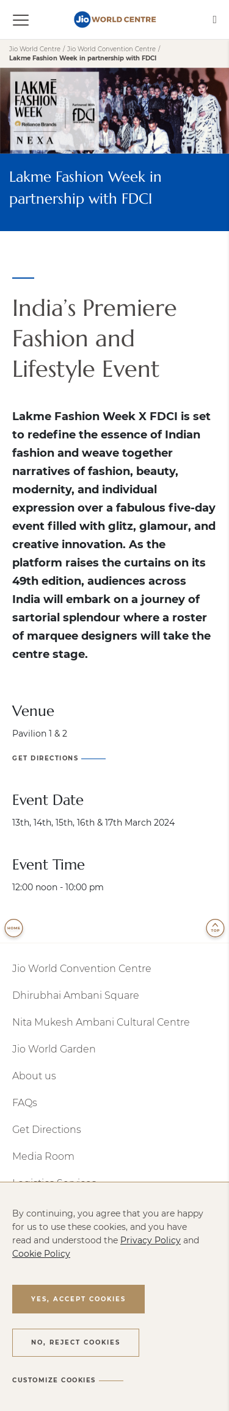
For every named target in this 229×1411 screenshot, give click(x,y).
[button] (78, 1299)
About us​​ (34, 1076)
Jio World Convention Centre (81, 968)
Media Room (43, 1156)
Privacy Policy (150, 1240)
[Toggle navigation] (28, 20)
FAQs (24, 1103)
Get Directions (46, 1129)
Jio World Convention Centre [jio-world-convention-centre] (111, 49)
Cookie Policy (41, 1253)
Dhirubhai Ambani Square (75, 995)
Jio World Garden (54, 1049)
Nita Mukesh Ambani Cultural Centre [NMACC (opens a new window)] (101, 1022)
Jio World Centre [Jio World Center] (34, 49)
